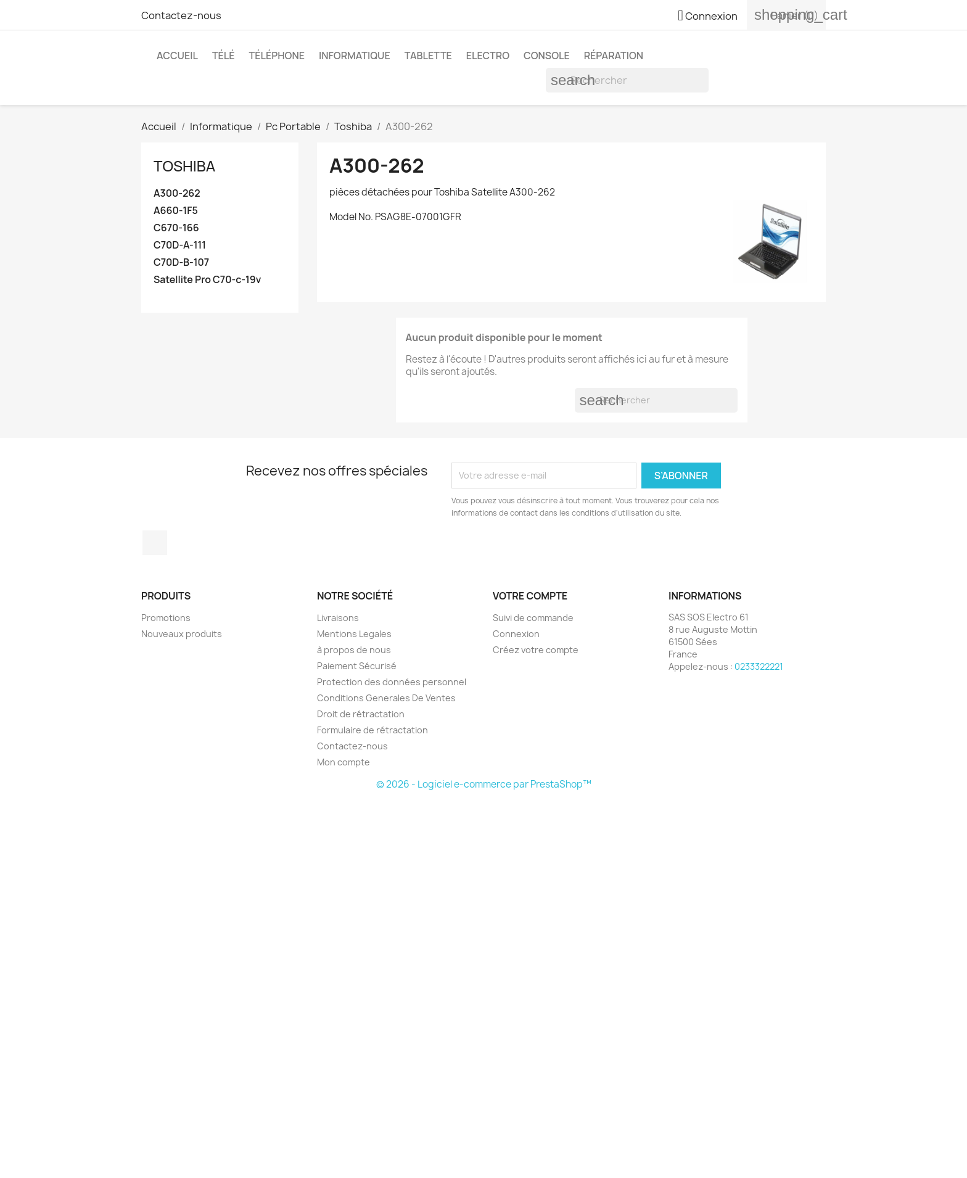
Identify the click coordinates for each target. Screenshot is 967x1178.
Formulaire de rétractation (372, 730)
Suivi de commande (533, 618)
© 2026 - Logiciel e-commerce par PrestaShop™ (483, 784)
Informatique (354, 55)
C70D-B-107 (181, 262)
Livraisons (338, 618)
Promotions (166, 618)
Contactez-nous (181, 15)
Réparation (613, 55)
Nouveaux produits (181, 634)
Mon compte (343, 762)
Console (547, 55)
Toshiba (184, 165)
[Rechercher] (627, 80)
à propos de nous (354, 650)
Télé (223, 55)
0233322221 (759, 666)
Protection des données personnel (391, 682)
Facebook (154, 542)
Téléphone (277, 55)
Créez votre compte (535, 650)
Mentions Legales (354, 634)
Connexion (516, 634)
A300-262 (177, 193)
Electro (487, 55)
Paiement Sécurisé (357, 666)
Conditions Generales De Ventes (386, 698)
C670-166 (176, 227)
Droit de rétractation (361, 714)
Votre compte (530, 596)
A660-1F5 (176, 210)
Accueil (177, 55)
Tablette (428, 55)
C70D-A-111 (180, 245)
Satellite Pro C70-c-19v (207, 279)
